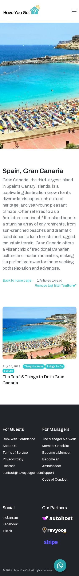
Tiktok (7, 531)
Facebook (10, 524)
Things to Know (33, 366)
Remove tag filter (55, 285)
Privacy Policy (13, 459)
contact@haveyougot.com (23, 473)
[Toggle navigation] (74, 11)
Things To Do (55, 366)
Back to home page (17, 280)
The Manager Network (59, 439)
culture (8, 370)
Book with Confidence (19, 439)
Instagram (10, 517)
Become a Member (56, 452)
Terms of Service (15, 452)
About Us (9, 446)
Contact (9, 466)
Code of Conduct (55, 479)
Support (48, 473)
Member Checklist (55, 446)
